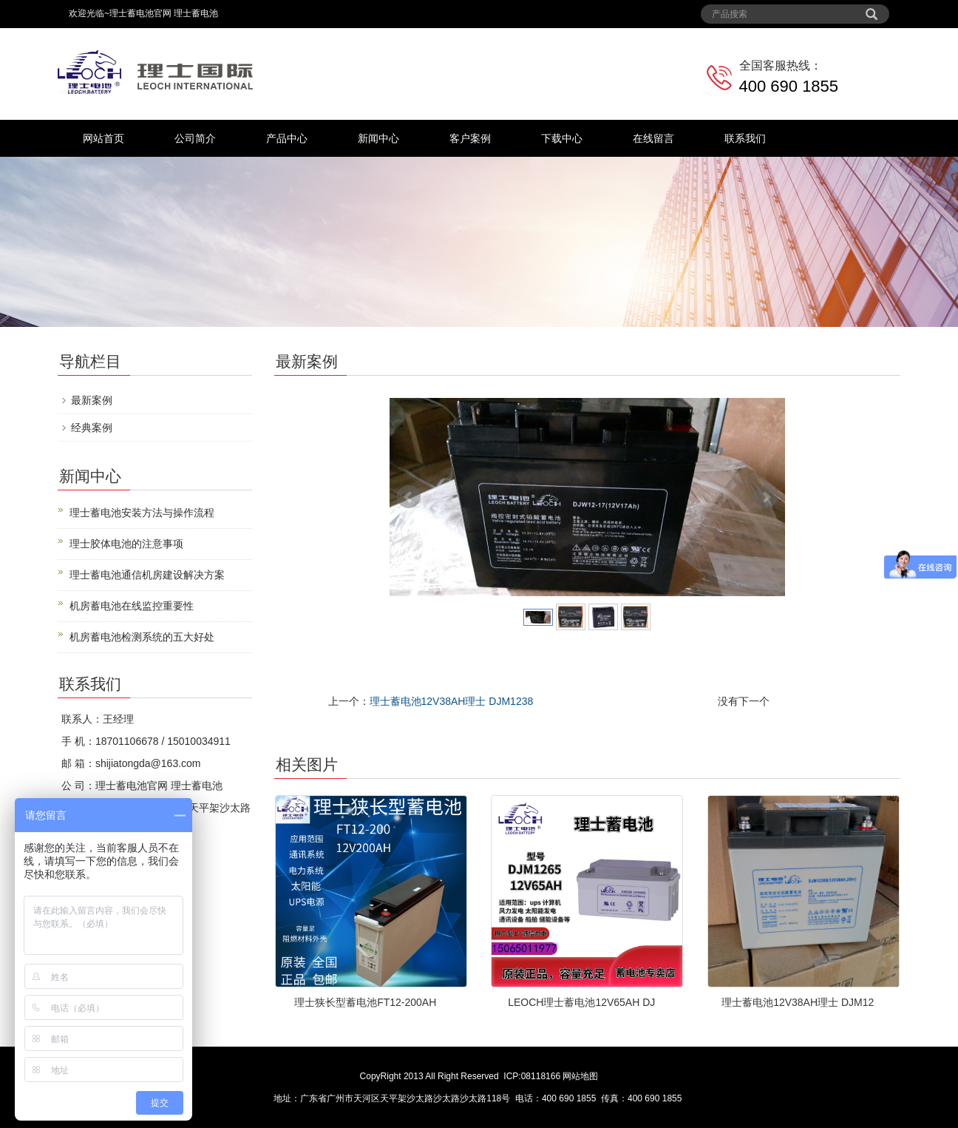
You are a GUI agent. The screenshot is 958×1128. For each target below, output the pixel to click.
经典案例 (91, 427)
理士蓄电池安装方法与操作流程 (141, 513)
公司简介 (195, 138)
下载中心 (561, 138)
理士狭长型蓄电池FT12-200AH (365, 1002)
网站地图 (580, 1076)
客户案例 (470, 138)
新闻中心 (378, 138)
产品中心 (287, 138)
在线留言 (653, 138)
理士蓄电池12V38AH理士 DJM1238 (452, 701)
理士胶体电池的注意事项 (126, 544)
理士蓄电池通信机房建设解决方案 (147, 575)
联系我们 (745, 138)
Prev (409, 497)
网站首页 (103, 138)
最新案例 (91, 400)
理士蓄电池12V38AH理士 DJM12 (797, 1002)
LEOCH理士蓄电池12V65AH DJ (581, 1002)
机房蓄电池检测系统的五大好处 (141, 637)
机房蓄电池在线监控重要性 (131, 606)
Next (766, 497)
